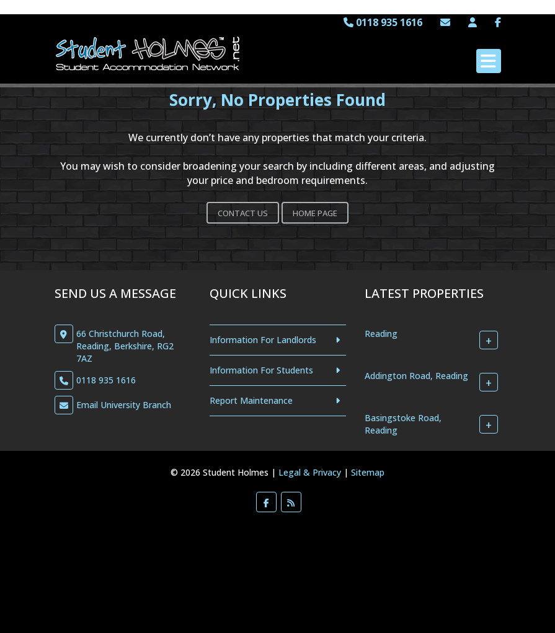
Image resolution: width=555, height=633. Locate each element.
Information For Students (261, 370)
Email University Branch (123, 405)
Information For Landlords (263, 340)
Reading (381, 333)
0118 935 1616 (383, 22)
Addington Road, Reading (416, 376)
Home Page (315, 213)
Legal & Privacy (309, 472)
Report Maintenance (251, 400)
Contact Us (243, 213)
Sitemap (367, 472)
